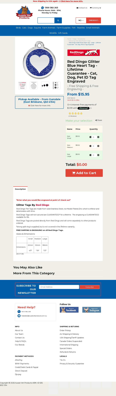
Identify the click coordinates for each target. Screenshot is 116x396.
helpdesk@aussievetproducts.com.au (32, 316)
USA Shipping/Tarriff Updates (72, 338)
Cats (24, 28)
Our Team (19, 334)
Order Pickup (65, 330)
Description (20, 189)
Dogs (30, 28)
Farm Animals (48, 28)
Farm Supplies (63, 28)
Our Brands (19, 345)
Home (69, 39)
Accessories (81, 39)
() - (81, 20)
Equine (37, 28)
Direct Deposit (21, 371)
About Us (19, 330)
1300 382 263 (49, 8)
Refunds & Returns (68, 352)
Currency (95, 8)
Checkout (94, 20)
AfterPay (18, 360)
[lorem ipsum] (46, 20)
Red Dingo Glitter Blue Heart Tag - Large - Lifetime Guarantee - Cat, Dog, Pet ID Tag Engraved (84, 43)
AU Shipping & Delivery (69, 334)
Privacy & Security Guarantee (72, 364)
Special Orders (66, 348)
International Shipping (69, 345)
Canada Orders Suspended (71, 341)
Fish (74, 28)
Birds (18, 28)
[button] (84, 115)
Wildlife (53, 33)
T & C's (62, 360)
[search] (58, 20)
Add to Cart (84, 173)
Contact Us (82, 8)
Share (98, 120)
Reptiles (81, 28)
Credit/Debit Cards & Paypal (26, 367)
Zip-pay (18, 374)
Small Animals (92, 28)
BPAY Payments (22, 364)
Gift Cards (62, 33)
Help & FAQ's (20, 341)
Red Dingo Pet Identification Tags (79, 41)
